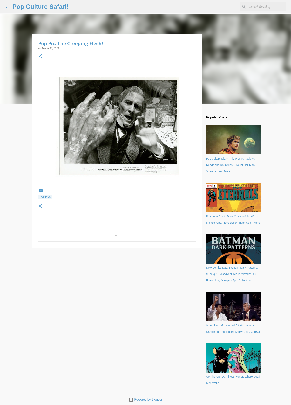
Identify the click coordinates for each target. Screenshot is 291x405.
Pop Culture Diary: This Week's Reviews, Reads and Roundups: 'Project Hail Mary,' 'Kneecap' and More (231, 165)
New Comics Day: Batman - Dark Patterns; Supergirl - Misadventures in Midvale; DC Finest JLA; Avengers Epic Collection (232, 274)
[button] (40, 56)
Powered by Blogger (145, 399)
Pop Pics (45, 197)
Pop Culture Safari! (40, 6)
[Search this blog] (266, 6)
